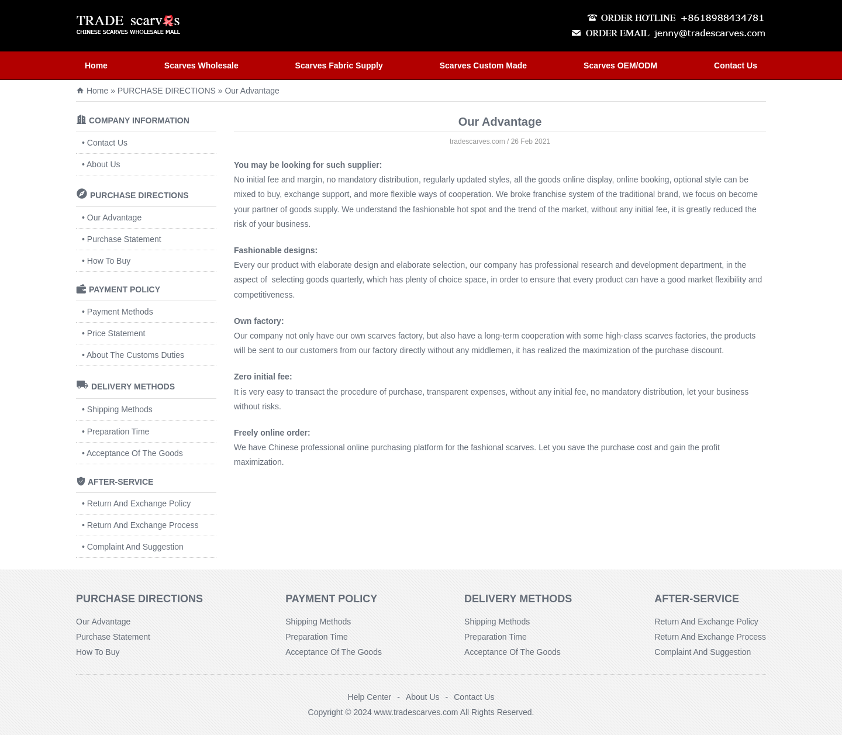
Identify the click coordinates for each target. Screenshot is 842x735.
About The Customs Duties (135, 355)
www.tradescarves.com (416, 712)
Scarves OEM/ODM (620, 65)
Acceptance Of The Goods (135, 453)
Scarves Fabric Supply (339, 65)
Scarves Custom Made (483, 65)
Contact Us (735, 65)
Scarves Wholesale (201, 65)
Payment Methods (120, 311)
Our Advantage (114, 217)
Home (96, 65)
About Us (103, 164)
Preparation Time (118, 431)
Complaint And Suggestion (135, 546)
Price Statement (116, 333)
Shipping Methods (120, 409)
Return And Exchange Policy (139, 503)
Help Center (370, 697)
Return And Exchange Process (143, 525)
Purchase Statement (124, 239)
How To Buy (108, 260)
